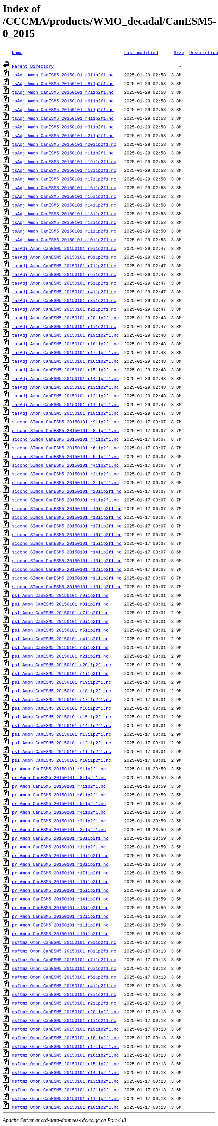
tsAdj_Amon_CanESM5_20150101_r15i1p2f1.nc (64, 196)
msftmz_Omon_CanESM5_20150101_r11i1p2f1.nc (65, 1098)
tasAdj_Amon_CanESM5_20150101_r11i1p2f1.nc (65, 404)
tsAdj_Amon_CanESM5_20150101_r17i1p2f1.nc (64, 179)
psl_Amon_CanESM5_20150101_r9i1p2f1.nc (60, 595)
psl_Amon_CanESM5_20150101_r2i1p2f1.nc (60, 656)
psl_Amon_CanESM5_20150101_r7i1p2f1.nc (60, 613)
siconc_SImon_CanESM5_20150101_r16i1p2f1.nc (67, 534)
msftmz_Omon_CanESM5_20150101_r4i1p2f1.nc (64, 986)
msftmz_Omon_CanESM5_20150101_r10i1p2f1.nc (65, 1107)
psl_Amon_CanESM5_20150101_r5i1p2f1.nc (60, 630)
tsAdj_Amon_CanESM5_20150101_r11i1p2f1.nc (64, 231)
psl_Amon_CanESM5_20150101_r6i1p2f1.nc (60, 621)
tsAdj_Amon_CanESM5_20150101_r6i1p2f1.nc (63, 101)
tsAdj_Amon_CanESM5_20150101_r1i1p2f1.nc (63, 153)
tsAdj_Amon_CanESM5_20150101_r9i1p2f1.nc (63, 75)
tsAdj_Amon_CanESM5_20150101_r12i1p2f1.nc (64, 222)
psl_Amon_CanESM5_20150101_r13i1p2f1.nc (61, 734)
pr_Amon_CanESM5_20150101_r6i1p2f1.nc (59, 795)
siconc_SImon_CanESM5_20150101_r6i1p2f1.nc (65, 448)
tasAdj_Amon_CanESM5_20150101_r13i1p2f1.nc (65, 387)
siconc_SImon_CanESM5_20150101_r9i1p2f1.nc (65, 422)
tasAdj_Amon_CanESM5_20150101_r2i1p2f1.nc (64, 309)
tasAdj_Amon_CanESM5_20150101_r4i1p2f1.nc (64, 292)
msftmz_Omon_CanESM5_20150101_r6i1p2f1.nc (64, 968)
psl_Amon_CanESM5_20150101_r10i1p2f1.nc (61, 760)
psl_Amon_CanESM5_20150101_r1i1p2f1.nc (60, 673)
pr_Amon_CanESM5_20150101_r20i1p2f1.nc (60, 838)
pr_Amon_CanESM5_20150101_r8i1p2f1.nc (59, 777)
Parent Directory (33, 66)
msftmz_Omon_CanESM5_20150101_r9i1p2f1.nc (64, 942)
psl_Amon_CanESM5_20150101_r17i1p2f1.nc (61, 699)
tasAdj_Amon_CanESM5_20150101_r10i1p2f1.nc (65, 413)
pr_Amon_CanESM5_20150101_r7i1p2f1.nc (59, 786)
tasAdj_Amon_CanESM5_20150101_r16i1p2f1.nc (65, 361)
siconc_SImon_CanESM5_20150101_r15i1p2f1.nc (67, 543)
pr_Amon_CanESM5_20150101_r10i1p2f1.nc (60, 933)
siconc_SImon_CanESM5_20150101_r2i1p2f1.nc (65, 482)
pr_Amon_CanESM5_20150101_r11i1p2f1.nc (60, 925)
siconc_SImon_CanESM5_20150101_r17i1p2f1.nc (67, 526)
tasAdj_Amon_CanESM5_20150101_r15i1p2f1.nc (65, 370)
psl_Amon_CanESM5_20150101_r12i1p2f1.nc (61, 743)
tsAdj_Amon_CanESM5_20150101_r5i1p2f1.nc (63, 109)
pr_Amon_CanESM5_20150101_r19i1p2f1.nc (60, 855)
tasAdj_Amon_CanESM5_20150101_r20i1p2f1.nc (65, 318)
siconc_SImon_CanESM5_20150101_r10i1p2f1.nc (67, 587)
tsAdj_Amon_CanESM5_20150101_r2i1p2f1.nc (63, 135)
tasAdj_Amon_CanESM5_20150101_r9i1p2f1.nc (64, 248)
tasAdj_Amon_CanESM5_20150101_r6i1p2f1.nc (64, 274)
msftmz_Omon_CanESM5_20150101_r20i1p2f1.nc (65, 1012)
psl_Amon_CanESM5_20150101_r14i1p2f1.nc (61, 725)
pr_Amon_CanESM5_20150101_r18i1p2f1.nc (60, 864)
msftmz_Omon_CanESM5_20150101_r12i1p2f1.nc (65, 1090)
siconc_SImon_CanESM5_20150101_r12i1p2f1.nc (67, 569)
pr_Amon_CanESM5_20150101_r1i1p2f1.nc (59, 847)
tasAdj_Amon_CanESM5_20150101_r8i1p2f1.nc (64, 257)
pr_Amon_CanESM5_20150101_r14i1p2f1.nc (60, 899)
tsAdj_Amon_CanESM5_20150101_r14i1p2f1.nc (64, 205)
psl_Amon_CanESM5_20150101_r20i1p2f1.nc (61, 665)
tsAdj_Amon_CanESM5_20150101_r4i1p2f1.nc (63, 118)
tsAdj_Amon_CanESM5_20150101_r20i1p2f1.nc (64, 144)
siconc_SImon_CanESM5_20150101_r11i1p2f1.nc (67, 578)
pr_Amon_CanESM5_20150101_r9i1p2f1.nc (59, 769)
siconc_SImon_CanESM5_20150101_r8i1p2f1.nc (65, 430)
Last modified (141, 52)
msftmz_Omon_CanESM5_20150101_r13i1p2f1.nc (65, 1081)
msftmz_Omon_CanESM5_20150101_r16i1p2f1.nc (65, 1055)
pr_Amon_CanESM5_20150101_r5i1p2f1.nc (59, 803)
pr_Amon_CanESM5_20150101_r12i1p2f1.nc (60, 916)
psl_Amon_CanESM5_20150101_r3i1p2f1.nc (60, 647)
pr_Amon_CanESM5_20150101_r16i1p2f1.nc (60, 881)
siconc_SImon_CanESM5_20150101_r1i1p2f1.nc (65, 500)
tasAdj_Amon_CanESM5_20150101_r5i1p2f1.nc (64, 283)
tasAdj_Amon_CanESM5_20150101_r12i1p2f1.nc (65, 396)
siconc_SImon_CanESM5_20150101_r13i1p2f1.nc (67, 560)
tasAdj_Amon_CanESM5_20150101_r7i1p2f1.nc (64, 266)
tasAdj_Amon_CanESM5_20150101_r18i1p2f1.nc (65, 344)
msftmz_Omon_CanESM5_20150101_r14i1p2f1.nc (65, 1072)
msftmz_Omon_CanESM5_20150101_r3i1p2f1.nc (64, 994)
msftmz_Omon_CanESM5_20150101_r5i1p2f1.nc (64, 977)
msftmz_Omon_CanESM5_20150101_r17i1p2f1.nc (65, 1046)
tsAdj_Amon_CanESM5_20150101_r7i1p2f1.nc (63, 92)
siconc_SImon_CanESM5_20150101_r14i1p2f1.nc (67, 552)
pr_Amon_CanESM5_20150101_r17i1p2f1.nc (60, 873)
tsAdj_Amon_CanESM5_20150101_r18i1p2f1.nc (64, 170)
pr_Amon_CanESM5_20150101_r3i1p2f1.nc (59, 821)
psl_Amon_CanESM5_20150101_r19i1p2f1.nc (61, 682)
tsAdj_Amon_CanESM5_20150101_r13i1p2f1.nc (64, 214)
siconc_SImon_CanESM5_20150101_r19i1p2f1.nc (67, 508)
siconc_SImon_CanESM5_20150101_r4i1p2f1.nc (65, 465)
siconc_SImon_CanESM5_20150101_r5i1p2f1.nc (65, 456)
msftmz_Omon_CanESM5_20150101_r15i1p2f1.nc (65, 1064)
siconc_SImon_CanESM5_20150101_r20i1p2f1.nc (67, 491)
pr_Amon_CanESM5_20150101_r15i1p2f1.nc (60, 890)
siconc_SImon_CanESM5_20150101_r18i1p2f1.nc (67, 517)
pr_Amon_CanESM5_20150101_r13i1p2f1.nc (60, 907)
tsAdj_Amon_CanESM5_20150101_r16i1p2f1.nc (64, 187)
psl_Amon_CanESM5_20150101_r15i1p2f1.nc (61, 717)
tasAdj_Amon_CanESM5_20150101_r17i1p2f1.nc (65, 352)
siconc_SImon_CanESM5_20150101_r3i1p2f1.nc (65, 474)
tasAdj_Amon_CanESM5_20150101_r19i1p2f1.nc (65, 335)
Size (179, 52)
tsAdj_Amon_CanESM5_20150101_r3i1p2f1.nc (63, 127)
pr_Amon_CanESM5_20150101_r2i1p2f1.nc (59, 829)
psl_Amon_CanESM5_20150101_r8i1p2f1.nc (60, 604)
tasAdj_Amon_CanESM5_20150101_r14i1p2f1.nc (65, 378)
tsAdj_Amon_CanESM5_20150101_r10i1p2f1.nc (64, 240)
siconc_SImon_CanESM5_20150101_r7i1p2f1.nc (65, 439)
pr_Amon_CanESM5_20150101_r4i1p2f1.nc (59, 812)
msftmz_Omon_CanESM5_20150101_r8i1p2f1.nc (64, 951)
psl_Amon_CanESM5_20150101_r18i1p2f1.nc (61, 691)
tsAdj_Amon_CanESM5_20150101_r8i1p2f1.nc (63, 83)
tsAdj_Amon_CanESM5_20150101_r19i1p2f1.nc (64, 161)
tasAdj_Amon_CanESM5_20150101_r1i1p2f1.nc (64, 326)
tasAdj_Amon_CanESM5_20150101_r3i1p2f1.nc (64, 300)
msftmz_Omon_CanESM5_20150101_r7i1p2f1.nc (64, 960)
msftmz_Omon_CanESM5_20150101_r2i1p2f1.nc (64, 1003)
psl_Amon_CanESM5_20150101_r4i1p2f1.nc (60, 639)
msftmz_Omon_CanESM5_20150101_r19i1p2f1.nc (65, 1029)
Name (17, 52)
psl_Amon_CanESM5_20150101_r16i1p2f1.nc (61, 708)
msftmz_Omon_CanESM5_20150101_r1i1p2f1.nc (64, 1020)
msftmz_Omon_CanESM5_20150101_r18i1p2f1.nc (65, 1038)
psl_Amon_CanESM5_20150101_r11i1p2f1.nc (61, 751)
